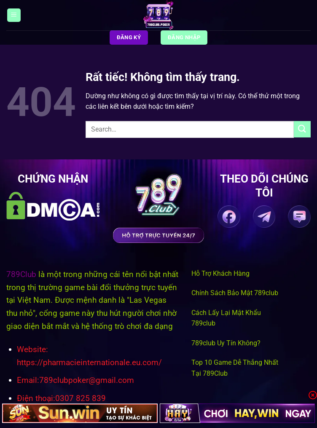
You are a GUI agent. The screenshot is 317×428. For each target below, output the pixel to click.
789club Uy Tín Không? (226, 343)
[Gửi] (302, 129)
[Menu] (14, 15)
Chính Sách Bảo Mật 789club (234, 293)
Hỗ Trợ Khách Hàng (220, 273)
